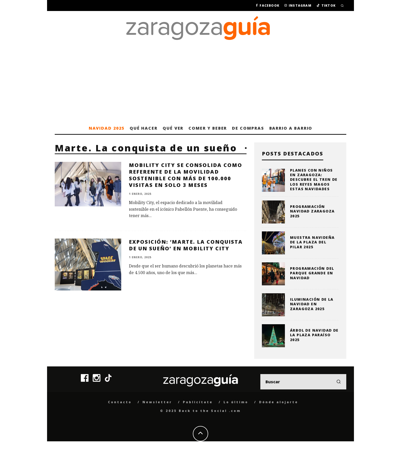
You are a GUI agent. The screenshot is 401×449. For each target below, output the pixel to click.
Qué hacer (144, 128)
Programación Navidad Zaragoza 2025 (312, 211)
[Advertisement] (200, 84)
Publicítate (198, 402)
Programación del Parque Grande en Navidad (312, 273)
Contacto (120, 402)
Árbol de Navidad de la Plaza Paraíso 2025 (314, 335)
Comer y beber (207, 128)
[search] (338, 381)
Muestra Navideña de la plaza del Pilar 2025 (312, 242)
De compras (248, 128)
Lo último (236, 402)
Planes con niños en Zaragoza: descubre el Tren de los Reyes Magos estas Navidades (314, 179)
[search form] (303, 381)
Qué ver (173, 128)
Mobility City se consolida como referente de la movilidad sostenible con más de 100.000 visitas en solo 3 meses (185, 175)
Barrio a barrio (291, 128)
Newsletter (157, 402)
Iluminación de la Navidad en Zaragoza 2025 (311, 304)
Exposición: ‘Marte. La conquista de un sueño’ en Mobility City (186, 245)
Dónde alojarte (278, 402)
